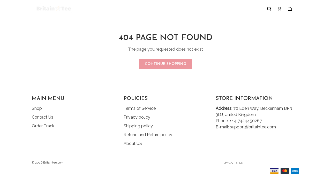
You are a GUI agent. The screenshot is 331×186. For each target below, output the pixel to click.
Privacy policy (137, 117)
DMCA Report (234, 163)
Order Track (43, 125)
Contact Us (42, 117)
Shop (37, 108)
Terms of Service (140, 108)
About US (133, 143)
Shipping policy (138, 125)
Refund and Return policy (148, 134)
